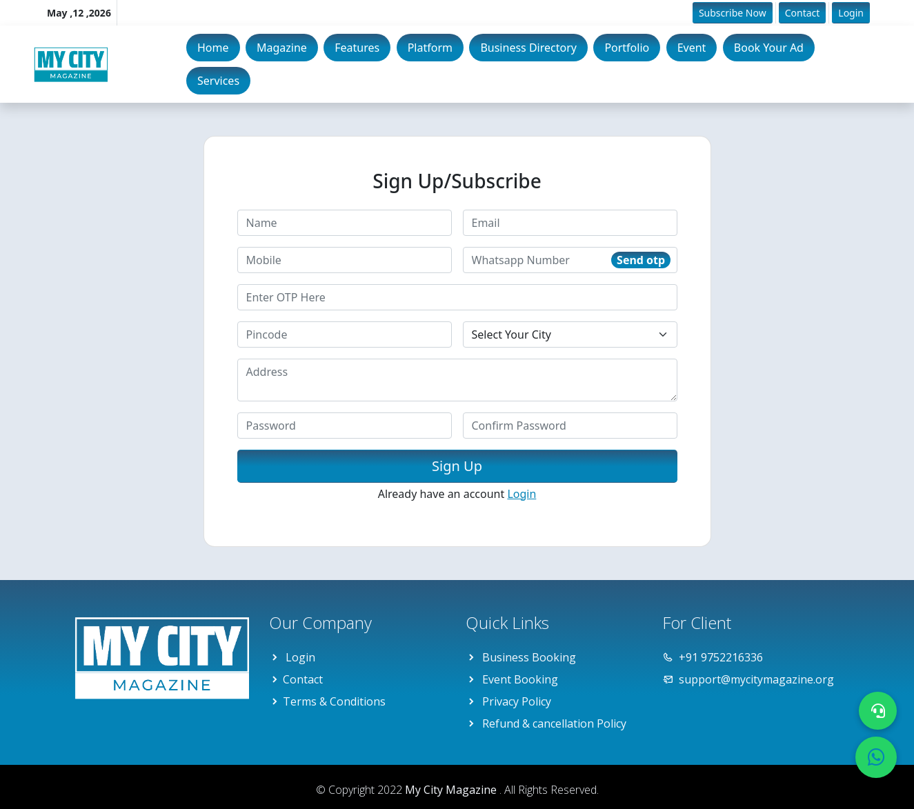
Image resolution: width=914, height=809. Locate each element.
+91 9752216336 (721, 657)
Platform (430, 47)
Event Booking (520, 679)
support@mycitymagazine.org (756, 679)
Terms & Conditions (334, 701)
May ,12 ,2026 (79, 12)
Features (357, 47)
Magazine (282, 47)
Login (851, 12)
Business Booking (529, 657)
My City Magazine (452, 789)
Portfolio (626, 47)
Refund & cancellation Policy (554, 723)
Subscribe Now (732, 12)
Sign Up (457, 466)
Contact (802, 12)
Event (691, 47)
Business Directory (528, 47)
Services (218, 80)
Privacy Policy (516, 701)
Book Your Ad (769, 47)
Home (213, 47)
